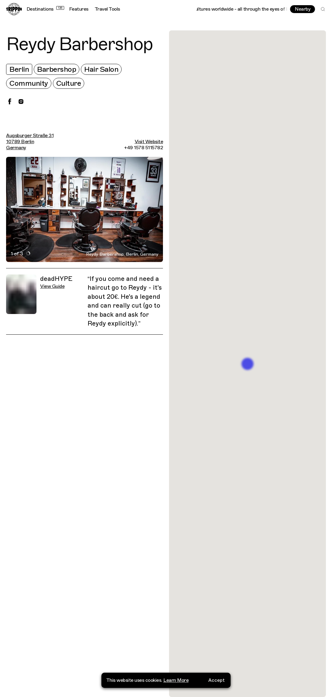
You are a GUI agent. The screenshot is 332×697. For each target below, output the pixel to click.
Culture (68, 83)
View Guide (52, 286)
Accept (216, 680)
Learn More (175, 680)
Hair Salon (101, 69)
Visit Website (149, 142)
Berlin (19, 69)
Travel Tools (107, 9)
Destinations (45, 9)
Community (28, 83)
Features (78, 9)
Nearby (302, 9)
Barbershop (56, 69)
